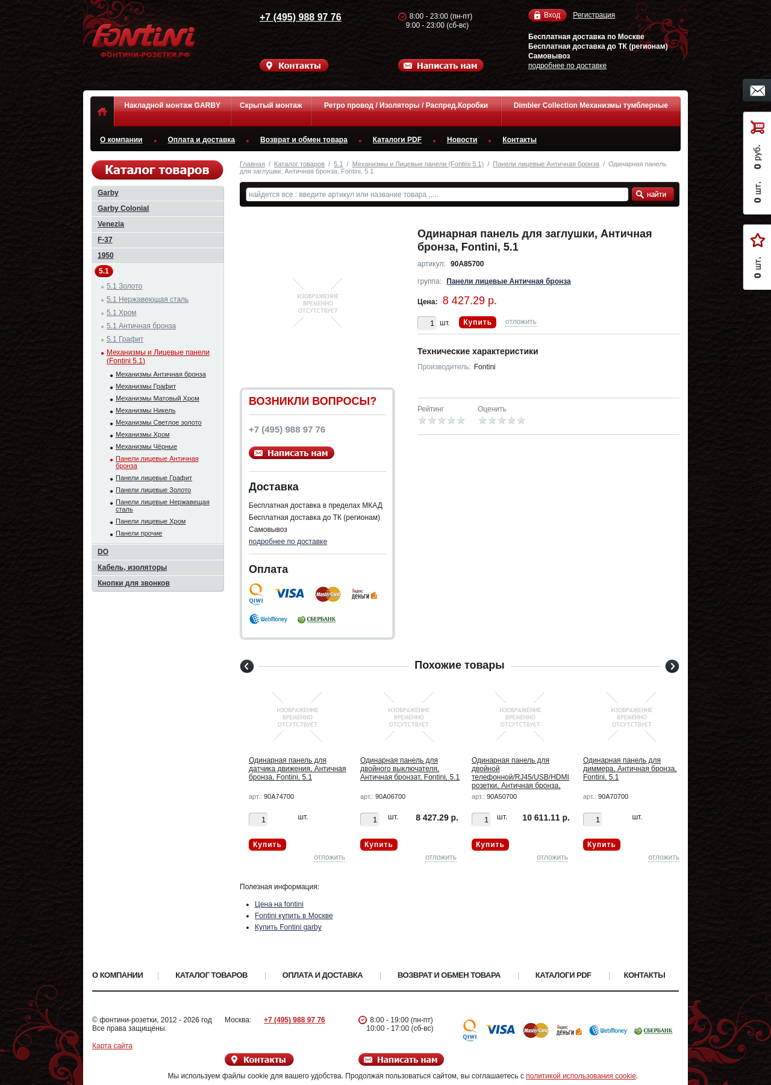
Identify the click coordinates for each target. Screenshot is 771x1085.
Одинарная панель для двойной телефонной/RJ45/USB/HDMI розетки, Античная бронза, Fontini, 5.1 (520, 777)
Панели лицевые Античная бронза (546, 163)
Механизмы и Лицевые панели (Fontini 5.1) (418, 163)
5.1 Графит (125, 339)
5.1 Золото (124, 286)
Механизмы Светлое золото (159, 422)
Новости (462, 140)
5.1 (338, 163)
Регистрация (594, 15)
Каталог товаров (299, 163)
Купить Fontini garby (288, 927)
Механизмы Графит (146, 386)
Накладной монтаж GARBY (172, 105)
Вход (552, 15)
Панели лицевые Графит (154, 477)
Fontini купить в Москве (294, 915)
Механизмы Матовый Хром (157, 398)
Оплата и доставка (202, 140)
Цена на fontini (279, 904)
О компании (121, 140)
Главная (252, 163)
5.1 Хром (122, 312)
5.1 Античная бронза (141, 326)
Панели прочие (139, 533)
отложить (521, 321)
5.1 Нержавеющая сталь (148, 299)
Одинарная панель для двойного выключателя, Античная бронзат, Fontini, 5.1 (410, 768)
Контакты (519, 140)
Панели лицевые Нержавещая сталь (163, 505)
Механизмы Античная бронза (161, 374)
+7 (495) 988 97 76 (289, 17)
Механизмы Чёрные (146, 446)
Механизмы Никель (145, 410)
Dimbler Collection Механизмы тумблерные (591, 105)
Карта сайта (112, 1046)
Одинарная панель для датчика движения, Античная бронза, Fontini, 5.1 (297, 768)
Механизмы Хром (143, 434)
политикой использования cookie (581, 1076)
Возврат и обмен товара (304, 140)
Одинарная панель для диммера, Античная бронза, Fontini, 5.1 (629, 768)
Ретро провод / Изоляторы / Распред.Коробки (406, 105)
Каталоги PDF (397, 140)
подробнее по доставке (567, 65)
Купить (477, 322)
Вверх (726, 1047)
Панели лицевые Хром (151, 521)
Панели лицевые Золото (153, 489)
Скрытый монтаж (271, 105)
